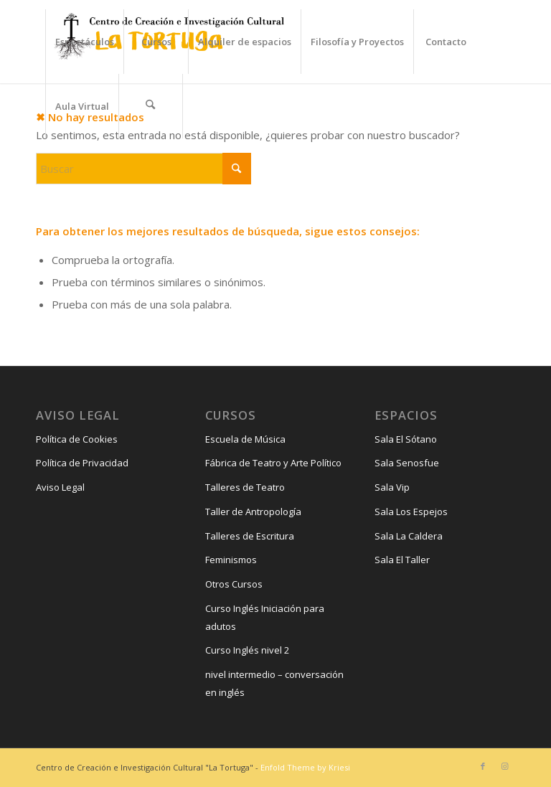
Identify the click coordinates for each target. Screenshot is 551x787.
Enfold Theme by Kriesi (305, 767)
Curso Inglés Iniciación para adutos (264, 617)
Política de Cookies (77, 439)
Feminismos (231, 559)
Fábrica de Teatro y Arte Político (273, 462)
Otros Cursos (234, 584)
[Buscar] (150, 106)
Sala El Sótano (406, 439)
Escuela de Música (245, 439)
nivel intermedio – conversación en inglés (274, 683)
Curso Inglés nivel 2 (247, 650)
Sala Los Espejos (411, 511)
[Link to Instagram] (504, 766)
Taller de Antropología (253, 511)
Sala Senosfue (407, 462)
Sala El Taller (402, 559)
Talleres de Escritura (249, 535)
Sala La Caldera (409, 535)
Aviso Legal (60, 487)
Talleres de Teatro (245, 487)
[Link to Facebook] (483, 766)
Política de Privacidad (82, 462)
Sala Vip (392, 487)
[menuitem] (84, 41)
